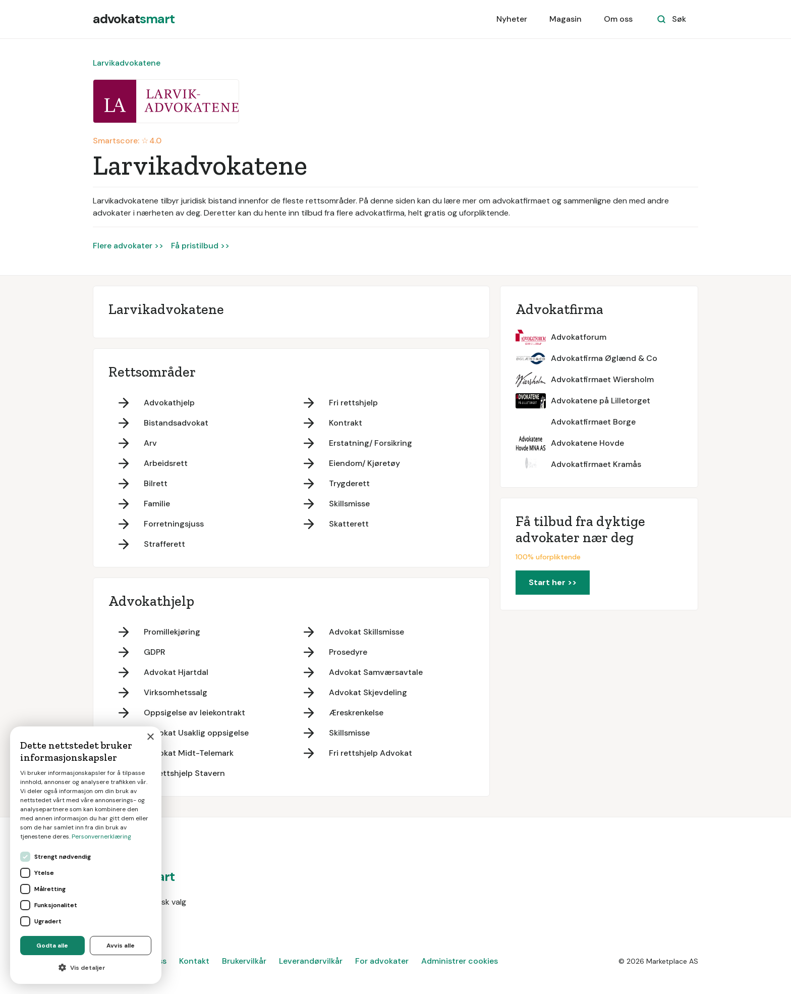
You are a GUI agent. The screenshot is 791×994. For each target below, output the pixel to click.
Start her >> (553, 582)
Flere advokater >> (128, 245)
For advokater (382, 961)
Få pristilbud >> (200, 245)
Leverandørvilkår (311, 961)
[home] (134, 19)
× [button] (150, 737)
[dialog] (85, 855)
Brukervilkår (244, 961)
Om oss (618, 19)
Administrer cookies (459, 961)
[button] (85, 968)
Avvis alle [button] (120, 945)
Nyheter (511, 19)
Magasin (565, 19)
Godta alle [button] (52, 945)
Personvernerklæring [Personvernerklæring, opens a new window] (101, 836)
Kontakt (194, 961)
